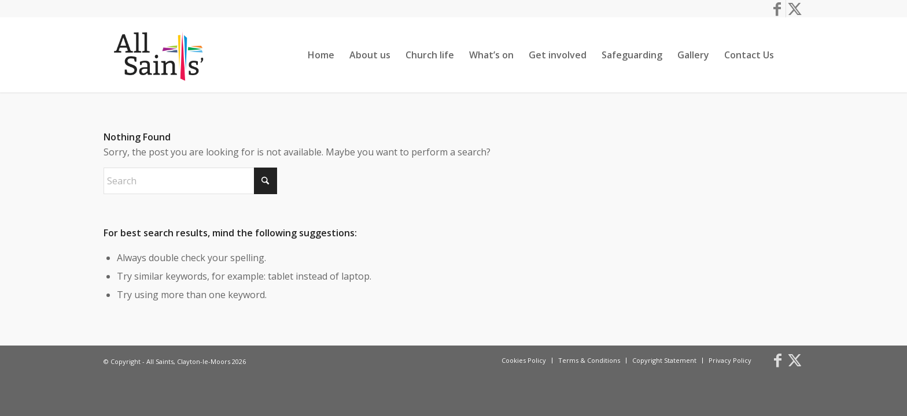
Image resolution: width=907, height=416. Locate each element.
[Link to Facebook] (777, 8)
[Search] (792, 54)
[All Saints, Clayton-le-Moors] (160, 54)
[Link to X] (794, 8)
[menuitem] (321, 54)
